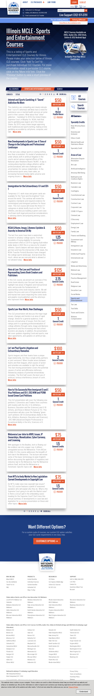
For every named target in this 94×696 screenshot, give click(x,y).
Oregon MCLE (53, 654)
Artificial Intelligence (78, 169)
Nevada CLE (52, 630)
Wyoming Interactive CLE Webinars (77, 606)
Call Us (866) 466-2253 (76, 579)
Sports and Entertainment (76, 299)
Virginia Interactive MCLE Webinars (56, 611)
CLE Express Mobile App (56, 582)
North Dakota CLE (54, 646)
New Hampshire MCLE (55, 633)
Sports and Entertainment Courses (37, 89)
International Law (77, 258)
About (25, 2)
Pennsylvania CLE (54, 657)
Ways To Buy (31, 590)
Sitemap (72, 679)
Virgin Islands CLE (75, 641)
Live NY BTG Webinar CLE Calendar (14, 601)
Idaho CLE (9, 660)
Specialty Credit (76, 148)
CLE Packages (37, 2)
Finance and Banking (78, 235)
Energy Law (75, 227)
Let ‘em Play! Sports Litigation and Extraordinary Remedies (23, 349)
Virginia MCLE (74, 643)
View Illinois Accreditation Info (70, 23)
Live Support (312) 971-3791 (73, 15)
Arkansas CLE (10, 638)
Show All (62, 94)
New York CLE (53, 641)
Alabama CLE (10, 630)
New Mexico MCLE (54, 638)
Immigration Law (77, 246)
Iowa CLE (30, 633)
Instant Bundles (32, 579)
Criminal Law (75, 215)
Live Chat (72, 582)
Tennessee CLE (74, 633)
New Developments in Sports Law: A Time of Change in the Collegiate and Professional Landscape (27, 144)
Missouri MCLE (32, 657)
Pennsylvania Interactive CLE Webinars (36, 616)
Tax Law (74, 304)
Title (18, 94)
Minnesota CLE (32, 651)
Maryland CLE (32, 643)
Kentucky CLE (31, 638)
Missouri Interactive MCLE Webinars (14, 616)
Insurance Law (76, 250)
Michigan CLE (32, 649)
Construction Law (77, 199)
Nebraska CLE (32, 662)
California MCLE (11, 641)
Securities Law (76, 290)
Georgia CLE (10, 654)
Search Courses (78, 107)
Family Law (75, 231)
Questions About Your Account (76, 588)
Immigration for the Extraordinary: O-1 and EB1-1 (28, 187)
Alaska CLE (9, 633)
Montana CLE (31, 660)
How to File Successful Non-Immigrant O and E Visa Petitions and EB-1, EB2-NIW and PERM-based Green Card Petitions (28, 392)
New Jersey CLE (53, 635)
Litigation (74, 262)
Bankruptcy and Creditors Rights (76, 178)
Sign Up (83, 2)
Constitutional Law (78, 195)
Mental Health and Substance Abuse (77, 143)
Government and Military (77, 241)
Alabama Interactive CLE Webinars (13, 606)
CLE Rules (52, 579)
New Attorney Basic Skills (78, 127)
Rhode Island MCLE (54, 662)
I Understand (83, 692)
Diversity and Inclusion (75, 133)
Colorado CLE (10, 643)
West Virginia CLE (75, 651)
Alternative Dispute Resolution (77, 159)
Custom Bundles (32, 584)
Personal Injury (76, 274)
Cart (82, 6)
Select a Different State (78, 20)
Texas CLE (73, 635)
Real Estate (75, 282)
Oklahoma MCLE (54, 651)
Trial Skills (74, 308)
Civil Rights (75, 191)
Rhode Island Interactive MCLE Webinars (56, 601)
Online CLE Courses (54, 584)
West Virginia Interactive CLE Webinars (57, 616)
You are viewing (59, 20)
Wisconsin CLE (74, 654)
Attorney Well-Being (78, 173)
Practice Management (79, 278)
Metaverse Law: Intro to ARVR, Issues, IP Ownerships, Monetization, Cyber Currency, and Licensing (27, 437)
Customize (47, 541)
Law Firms (51, 2)
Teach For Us (10, 584)
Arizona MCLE (10, 635)
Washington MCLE (75, 646)
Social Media (75, 294)
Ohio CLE (51, 649)
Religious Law (76, 286)
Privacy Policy (73, 687)
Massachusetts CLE (33, 646)
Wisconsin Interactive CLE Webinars (77, 601)
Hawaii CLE (9, 657)
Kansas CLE (31, 635)
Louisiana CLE (32, 641)
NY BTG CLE (52, 587)
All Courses (14, 89)
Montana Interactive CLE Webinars (35, 601)
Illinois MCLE (10, 662)
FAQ (7, 587)
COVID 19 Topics (77, 211)
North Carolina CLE (54, 643)
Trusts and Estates (77, 313)
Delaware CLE (10, 649)
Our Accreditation (11, 582)
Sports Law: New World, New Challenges (25, 309)
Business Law (76, 183)
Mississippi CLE (32, 654)
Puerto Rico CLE (53, 660)
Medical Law (75, 270)
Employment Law (77, 223)
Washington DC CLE (76, 649)
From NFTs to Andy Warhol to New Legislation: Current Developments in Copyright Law (28, 478)
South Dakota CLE (75, 630)
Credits (9, 94)
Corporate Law (76, 207)
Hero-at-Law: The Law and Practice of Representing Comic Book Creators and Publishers (25, 272)
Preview (58, 117)
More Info (17, 132)
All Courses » (76, 116)
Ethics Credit (75, 138)
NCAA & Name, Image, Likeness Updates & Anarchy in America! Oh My (26, 229)
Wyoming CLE (74, 657)
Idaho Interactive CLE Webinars (12, 611)
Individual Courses (33, 582)
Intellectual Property (78, 254)
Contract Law (76, 203)
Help (73, 6)
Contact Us (73, 584)
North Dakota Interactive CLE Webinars (36, 611)
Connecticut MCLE (11, 646)
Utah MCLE (73, 638)
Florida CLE (9, 651)
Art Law (74, 165)
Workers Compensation (76, 318)
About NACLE (10, 579)
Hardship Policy (74, 677)
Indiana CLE (31, 630)
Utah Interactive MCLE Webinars (55, 606)
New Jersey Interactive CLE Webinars (36, 606)
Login (74, 2)
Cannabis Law (76, 187)
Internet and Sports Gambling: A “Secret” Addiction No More (26, 101)
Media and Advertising (79, 266)
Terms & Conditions (76, 674)
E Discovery (75, 219)
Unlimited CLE (32, 587)
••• (54, 94)
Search (59, 89)
